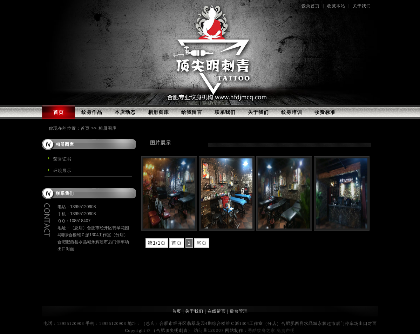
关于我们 (362, 6)
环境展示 (62, 170)
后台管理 (239, 311)
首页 (58, 112)
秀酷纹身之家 (261, 330)
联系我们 (225, 112)
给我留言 (191, 112)
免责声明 (286, 330)
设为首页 (311, 6)
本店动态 (125, 112)
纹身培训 (291, 112)
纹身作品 (91, 112)
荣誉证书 (62, 159)
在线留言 (217, 311)
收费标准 (325, 112)
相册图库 (158, 112)
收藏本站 (336, 6)
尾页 (201, 243)
